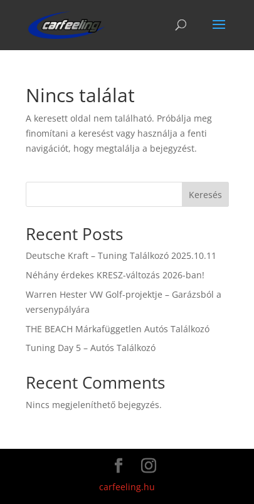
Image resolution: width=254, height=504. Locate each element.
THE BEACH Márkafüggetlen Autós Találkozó (117, 329)
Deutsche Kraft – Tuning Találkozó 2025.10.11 (121, 255)
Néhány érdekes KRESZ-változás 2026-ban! (115, 275)
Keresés (205, 195)
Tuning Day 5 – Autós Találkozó (91, 348)
